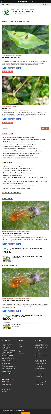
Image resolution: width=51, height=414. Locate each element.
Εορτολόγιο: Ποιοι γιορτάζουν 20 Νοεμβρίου (13, 175)
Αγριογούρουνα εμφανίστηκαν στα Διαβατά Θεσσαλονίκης (16, 188)
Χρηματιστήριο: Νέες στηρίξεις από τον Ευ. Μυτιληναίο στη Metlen (18, 172)
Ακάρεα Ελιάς (6, 108)
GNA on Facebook (6, 384)
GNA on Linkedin (6, 389)
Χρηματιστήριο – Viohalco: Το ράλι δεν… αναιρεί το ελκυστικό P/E (17, 170)
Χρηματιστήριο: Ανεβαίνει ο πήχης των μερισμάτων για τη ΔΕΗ (17, 168)
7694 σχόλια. (25, 110)
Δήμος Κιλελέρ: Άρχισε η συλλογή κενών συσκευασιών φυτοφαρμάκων (19, 144)
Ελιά (11, 106)
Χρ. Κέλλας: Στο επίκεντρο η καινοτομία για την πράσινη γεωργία (17, 146)
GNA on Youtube (6, 386)
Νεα (24, 231)
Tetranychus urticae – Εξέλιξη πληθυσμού (15, 233)
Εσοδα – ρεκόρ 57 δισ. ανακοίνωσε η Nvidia (13, 183)
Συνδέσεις (21, 351)
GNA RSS (4, 391)
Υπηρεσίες (21, 349)
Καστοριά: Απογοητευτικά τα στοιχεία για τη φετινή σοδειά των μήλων (19, 137)
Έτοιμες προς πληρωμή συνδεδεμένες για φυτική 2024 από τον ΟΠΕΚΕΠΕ (20, 148)
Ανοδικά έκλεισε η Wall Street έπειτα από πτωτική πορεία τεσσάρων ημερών (20, 185)
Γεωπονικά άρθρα (6, 55)
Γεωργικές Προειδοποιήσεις (12, 192)
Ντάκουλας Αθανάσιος (18, 59)
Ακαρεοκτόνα (5, 231)
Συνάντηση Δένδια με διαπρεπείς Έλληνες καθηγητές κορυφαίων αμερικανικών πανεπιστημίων (25, 181)
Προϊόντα (21, 344)
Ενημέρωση (12, 55)
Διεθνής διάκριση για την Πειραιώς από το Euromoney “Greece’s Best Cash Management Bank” (24, 139)
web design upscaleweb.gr (10, 412)
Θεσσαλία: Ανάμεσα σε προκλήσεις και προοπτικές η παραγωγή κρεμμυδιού (20, 157)
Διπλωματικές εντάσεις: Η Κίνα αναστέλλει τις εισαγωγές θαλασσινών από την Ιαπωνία (23, 150)
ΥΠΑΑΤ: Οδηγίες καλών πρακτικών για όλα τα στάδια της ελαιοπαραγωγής (20, 141)
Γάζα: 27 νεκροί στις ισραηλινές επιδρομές (12, 166)
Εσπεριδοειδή (18, 55)
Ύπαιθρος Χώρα (8, 133)
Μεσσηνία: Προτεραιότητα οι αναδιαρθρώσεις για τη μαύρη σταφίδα (18, 155)
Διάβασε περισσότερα (7, 71)
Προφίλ (20, 346)
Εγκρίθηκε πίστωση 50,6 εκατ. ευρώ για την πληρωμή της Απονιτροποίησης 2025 (21, 153)
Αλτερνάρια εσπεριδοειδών (11, 57)
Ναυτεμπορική (8, 162)
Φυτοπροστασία (29, 231)
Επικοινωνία (22, 353)
